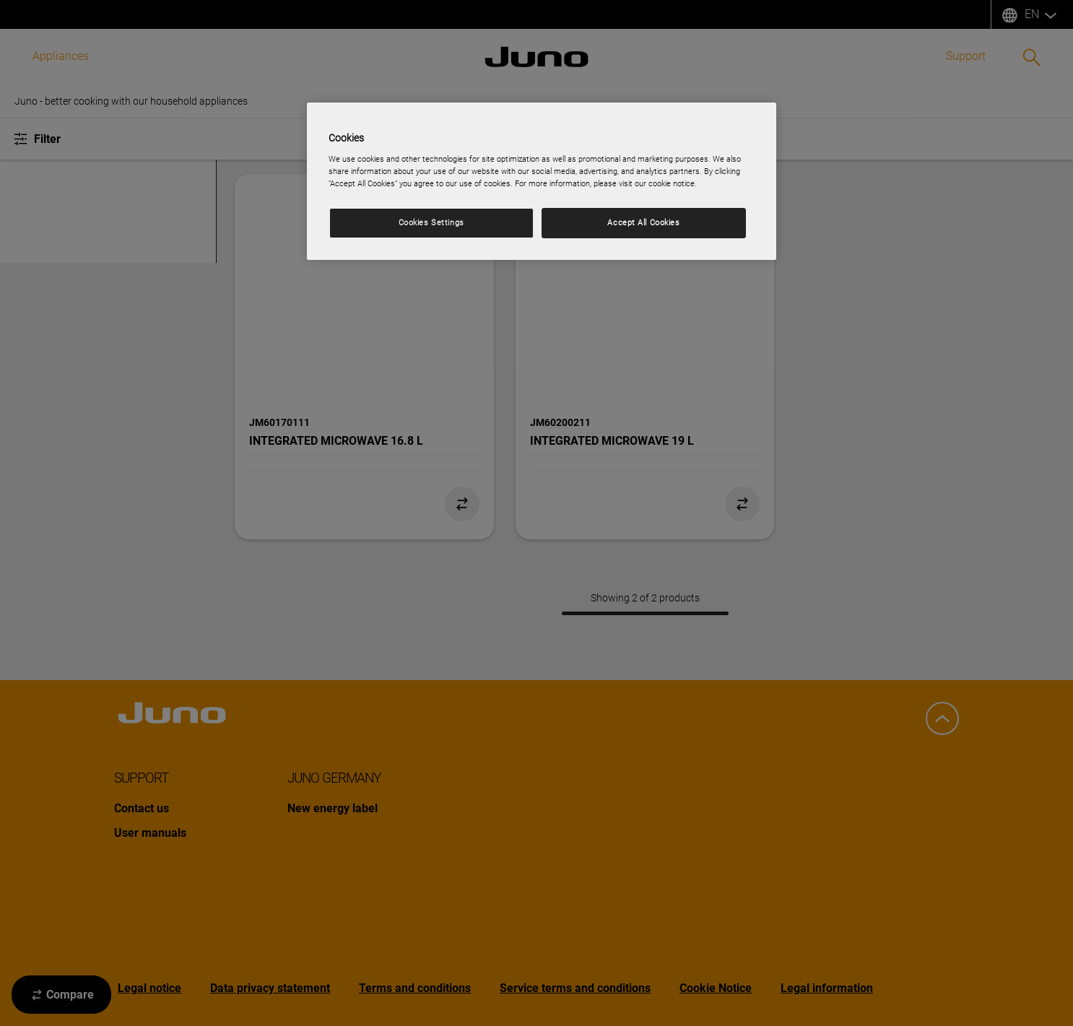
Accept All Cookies (643, 222)
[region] (541, 181)
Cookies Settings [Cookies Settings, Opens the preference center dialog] (431, 222)
